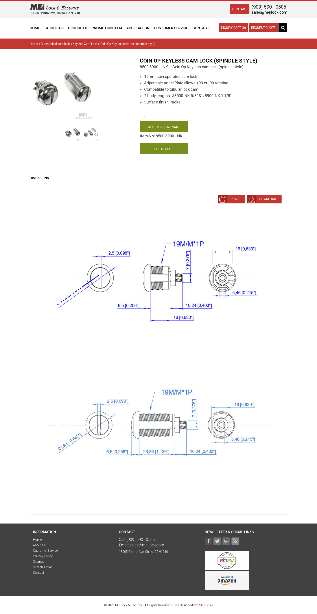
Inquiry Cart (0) (233, 28)
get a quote (164, 149)
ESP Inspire (205, 605)
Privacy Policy (43, 556)
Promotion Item (107, 28)
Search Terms (43, 567)
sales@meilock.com (269, 12)
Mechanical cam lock (55, 44)
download (261, 199)
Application (137, 28)
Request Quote (263, 28)
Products (77, 28)
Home (35, 28)
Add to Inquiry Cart (164, 127)
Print (228, 199)
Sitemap (38, 561)
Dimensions (39, 178)
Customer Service (171, 28)
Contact (200, 28)
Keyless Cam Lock (85, 44)
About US (55, 28)
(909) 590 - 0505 (269, 7)
